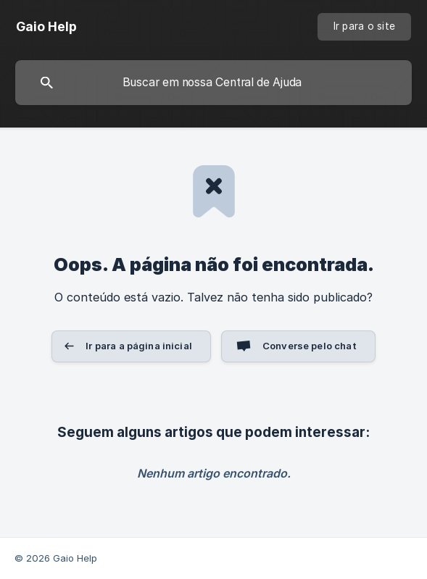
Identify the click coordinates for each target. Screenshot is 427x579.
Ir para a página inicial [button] (139, 345)
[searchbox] (213, 82)
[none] (46, 27)
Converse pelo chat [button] (309, 345)
